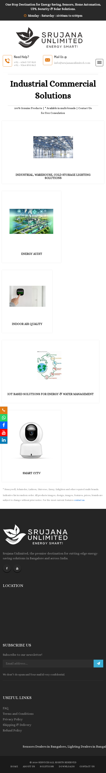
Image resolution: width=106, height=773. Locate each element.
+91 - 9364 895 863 (25, 65)
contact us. (79, 500)
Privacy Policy (13, 719)
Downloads (66, 766)
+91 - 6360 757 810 (25, 62)
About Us (29, 766)
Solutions (47, 766)
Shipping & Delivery (17, 725)
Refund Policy (12, 730)
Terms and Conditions (18, 713)
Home (14, 766)
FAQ (6, 708)
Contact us (87, 766)
